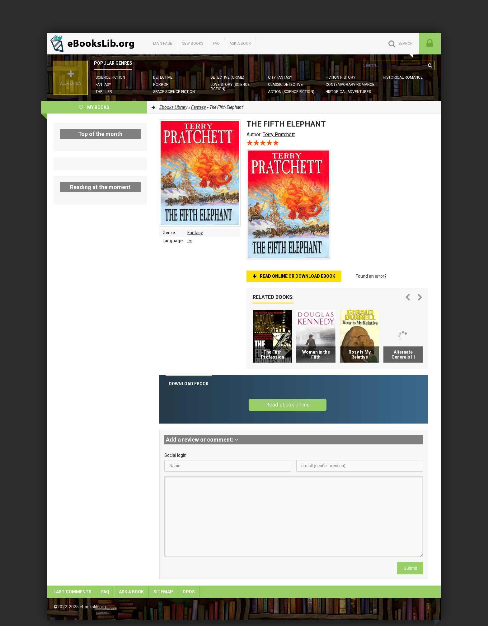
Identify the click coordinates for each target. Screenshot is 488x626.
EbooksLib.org (94, 43)
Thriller (104, 92)
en (189, 240)
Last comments (73, 591)
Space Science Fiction (174, 92)
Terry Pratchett (279, 134)
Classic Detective (285, 84)
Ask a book (240, 43)
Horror (161, 84)
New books (192, 43)
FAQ (216, 43)
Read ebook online (287, 405)
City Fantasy (280, 77)
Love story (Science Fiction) (230, 86)
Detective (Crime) (227, 77)
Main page (162, 43)
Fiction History (340, 77)
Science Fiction (110, 77)
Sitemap (163, 591)
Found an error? (371, 276)
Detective (162, 77)
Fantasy (103, 84)
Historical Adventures (348, 92)
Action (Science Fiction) (291, 92)
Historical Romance (403, 77)
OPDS (189, 591)
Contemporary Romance (350, 84)
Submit (410, 568)
